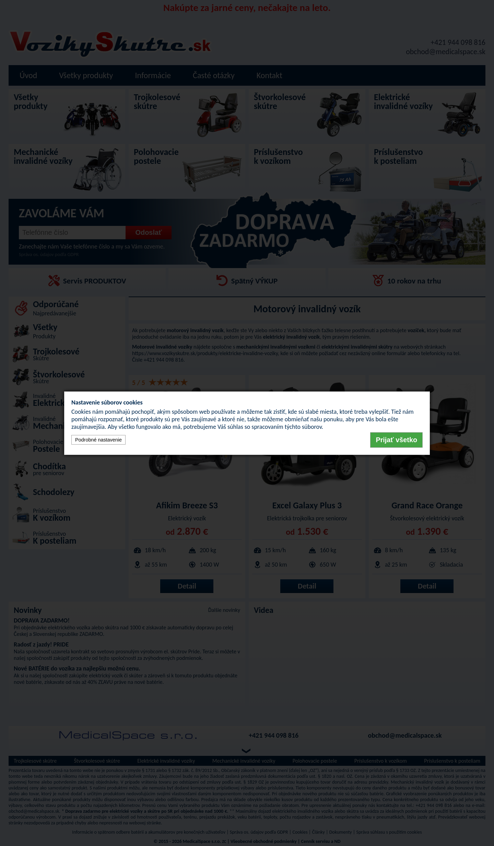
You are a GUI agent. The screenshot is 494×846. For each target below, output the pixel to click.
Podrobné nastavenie (98, 440)
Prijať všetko (396, 440)
